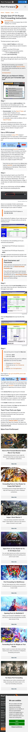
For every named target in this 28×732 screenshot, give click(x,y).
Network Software (5, 712)
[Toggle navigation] (25, 6)
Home (2, 12)
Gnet (12, 12)
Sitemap (3, 708)
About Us (3, 723)
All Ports (3, 716)
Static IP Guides (7, 119)
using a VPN (15, 135)
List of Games (16, 363)
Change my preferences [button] (16, 727)
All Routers (3, 714)
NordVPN (15, 149)
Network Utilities (20, 66)
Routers (8, 12)
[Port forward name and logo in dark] (9, 6)
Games (2, 717)
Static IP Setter (20, 111)
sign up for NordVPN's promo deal (17, 373)
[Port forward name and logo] (7, 1)
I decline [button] (17, 724)
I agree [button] (16, 721)
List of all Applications (16, 368)
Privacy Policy (4, 725)
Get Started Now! (6, 72)
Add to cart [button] (22, 2)
